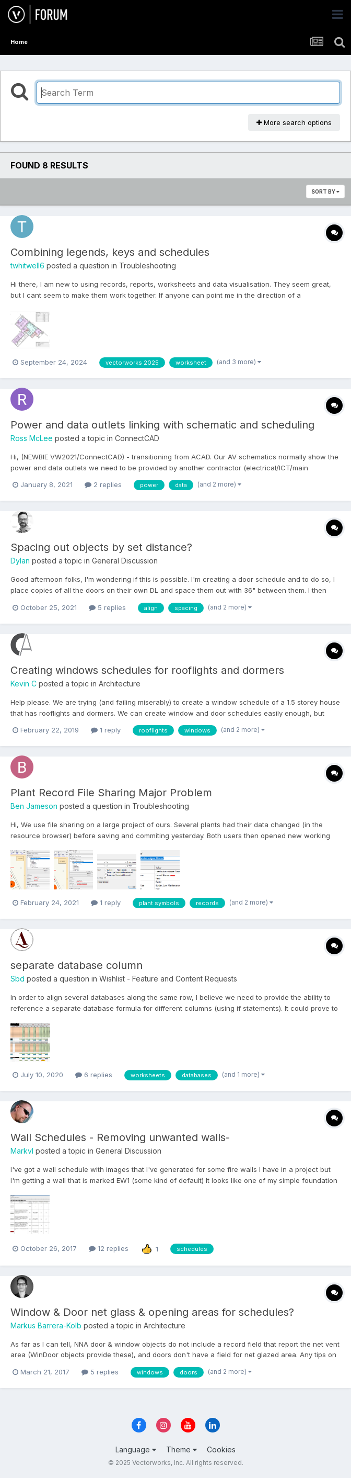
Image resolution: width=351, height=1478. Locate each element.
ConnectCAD (137, 438)
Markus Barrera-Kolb (45, 1325)
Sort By (325, 191)
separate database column (76, 965)
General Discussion (125, 560)
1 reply (106, 730)
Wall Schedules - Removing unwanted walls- (120, 1137)
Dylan (20, 560)
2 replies (103, 484)
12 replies (108, 1248)
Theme (181, 1449)
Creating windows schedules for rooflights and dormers (147, 670)
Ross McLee (31, 438)
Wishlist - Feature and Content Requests (168, 978)
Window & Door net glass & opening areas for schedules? (152, 1312)
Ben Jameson (33, 806)
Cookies (221, 1449)
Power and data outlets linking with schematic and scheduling (162, 425)
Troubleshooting (147, 265)
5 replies (107, 607)
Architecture (120, 683)
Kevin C (23, 683)
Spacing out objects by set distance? (101, 547)
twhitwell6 (27, 265)
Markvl (21, 1150)
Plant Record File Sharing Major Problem (111, 792)
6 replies (93, 1074)
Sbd (17, 978)
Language (135, 1449)
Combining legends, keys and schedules (109, 252)
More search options (294, 122)
